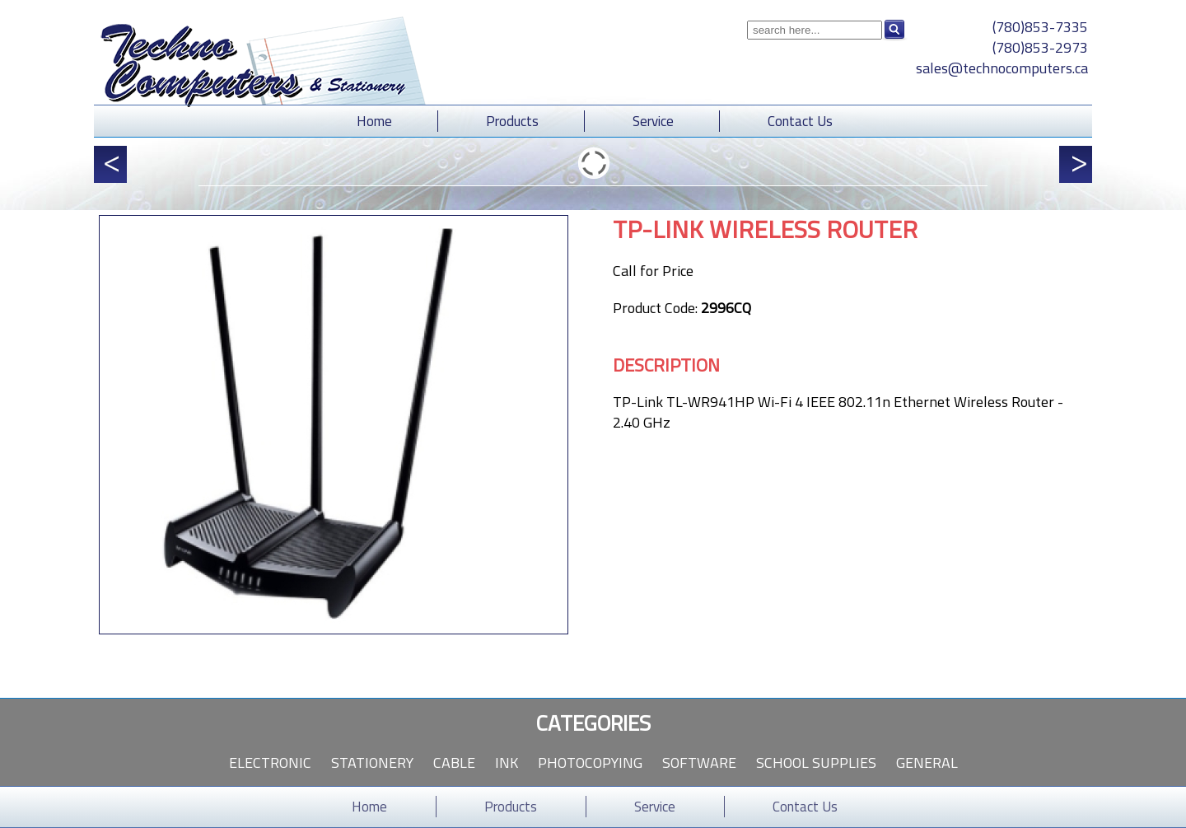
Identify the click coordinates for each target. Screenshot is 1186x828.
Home (374, 121)
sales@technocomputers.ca (1002, 68)
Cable (454, 762)
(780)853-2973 (1040, 47)
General (927, 762)
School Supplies (816, 762)
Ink (506, 762)
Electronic (270, 762)
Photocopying (590, 762)
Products (512, 121)
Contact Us (800, 121)
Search (894, 29)
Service (653, 121)
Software (699, 762)
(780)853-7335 (1040, 27)
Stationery (372, 762)
